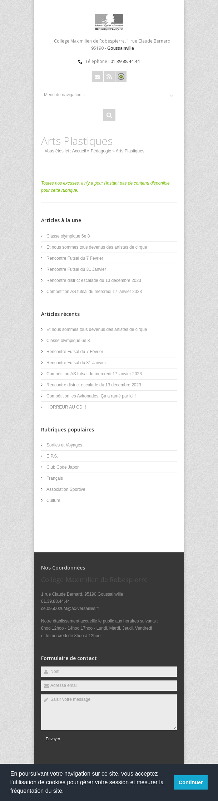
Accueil (79, 150)
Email (97, 76)
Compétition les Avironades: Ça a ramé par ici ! (91, 396)
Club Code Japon (63, 467)
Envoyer (53, 739)
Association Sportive (65, 489)
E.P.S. (52, 456)
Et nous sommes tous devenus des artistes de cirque (96, 247)
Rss (109, 76)
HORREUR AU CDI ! (66, 407)
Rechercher (109, 115)
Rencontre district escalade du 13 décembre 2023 (93, 280)
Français (54, 478)
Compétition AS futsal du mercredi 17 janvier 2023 (94, 291)
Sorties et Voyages (64, 445)
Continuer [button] (191, 782)
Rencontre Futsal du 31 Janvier (76, 269)
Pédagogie (101, 150)
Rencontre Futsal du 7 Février (74, 258)
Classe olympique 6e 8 (68, 236)
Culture (53, 500)
